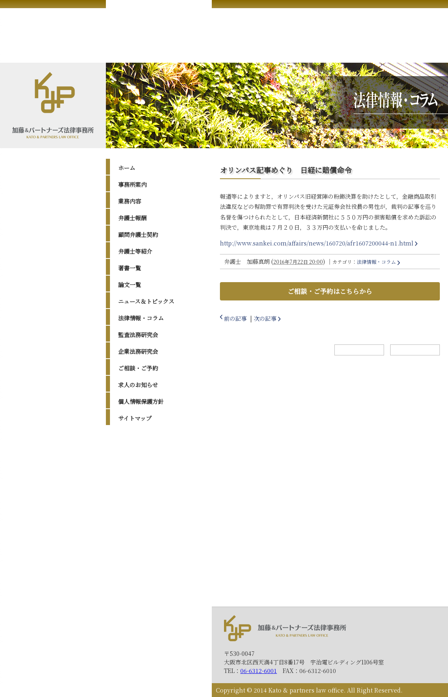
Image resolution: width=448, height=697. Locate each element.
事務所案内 (132, 184)
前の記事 (235, 318)
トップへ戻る (415, 349)
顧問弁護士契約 (138, 234)
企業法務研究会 (138, 351)
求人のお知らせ (138, 385)
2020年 (135, 504)
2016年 (135, 534)
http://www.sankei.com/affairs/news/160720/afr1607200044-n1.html (316, 243)
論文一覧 (129, 285)
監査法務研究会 (138, 335)
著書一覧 (129, 268)
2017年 (135, 524)
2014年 (135, 555)
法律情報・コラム (141, 318)
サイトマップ (135, 418)
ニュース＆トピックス (146, 301)
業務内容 (129, 201)
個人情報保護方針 (141, 401)
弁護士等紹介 (135, 251)
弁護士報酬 (132, 218)
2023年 (135, 473)
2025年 (135, 452)
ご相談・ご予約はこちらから (330, 291)
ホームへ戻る (359, 349)
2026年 (135, 442)
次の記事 (265, 318)
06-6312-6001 (258, 670)
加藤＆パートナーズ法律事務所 (285, 628)
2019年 (135, 514)
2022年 (135, 483)
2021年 (135, 493)
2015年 (135, 545)
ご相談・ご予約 (138, 368)
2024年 (135, 462)
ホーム (126, 168)
